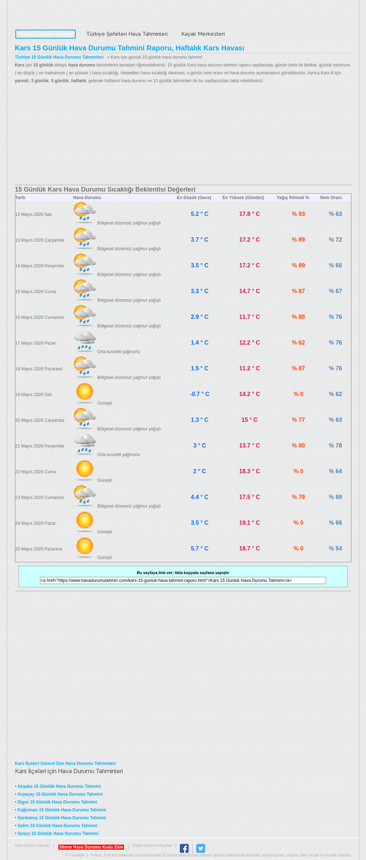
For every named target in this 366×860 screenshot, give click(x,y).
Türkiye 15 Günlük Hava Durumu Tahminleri (59, 57)
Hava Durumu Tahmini (60, 13)
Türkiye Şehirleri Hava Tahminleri (127, 34)
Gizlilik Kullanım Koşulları (152, 845)
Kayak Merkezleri (203, 34)
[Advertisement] (183, 135)
